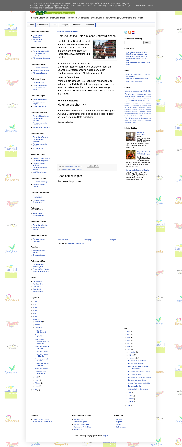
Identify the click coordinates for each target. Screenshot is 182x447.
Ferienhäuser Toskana (40, 137)
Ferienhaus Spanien (145, 111)
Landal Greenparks (80, 422)
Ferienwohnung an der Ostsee (133, 113)
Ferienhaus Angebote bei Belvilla (42, 347)
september (39, 328)
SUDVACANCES (38, 148)
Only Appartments (39, 255)
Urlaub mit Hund (130, 120)
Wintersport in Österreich (41, 58)
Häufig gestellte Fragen (41, 419)
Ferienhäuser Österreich (41, 51)
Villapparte (148, 120)
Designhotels (37, 281)
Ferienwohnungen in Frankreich (40, 124)
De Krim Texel (138, 97)
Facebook (119, 419)
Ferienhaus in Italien (41, 351)
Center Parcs (42, 25)
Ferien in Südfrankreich (41, 116)
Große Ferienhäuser (40, 106)
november (38, 322)
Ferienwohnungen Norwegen (39, 240)
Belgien (118, 424)
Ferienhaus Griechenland (137, 103)
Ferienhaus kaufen (130, 107)
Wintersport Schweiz (40, 73)
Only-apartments (146, 118)
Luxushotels (37, 287)
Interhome (128, 118)
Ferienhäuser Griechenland (37, 197)
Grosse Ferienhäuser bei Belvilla (42, 364)
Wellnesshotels (38, 292)
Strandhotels (37, 289)
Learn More (141, 6)
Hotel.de (79, 169)
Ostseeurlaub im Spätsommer (40, 372)
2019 (35, 307)
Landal (54, 25)
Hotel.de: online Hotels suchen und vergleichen (42, 341)
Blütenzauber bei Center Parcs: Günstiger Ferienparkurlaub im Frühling (136, 58)
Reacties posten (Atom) (76, 243)
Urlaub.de (140, 120)
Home (31, 25)
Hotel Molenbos (140, 116)
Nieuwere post (63, 240)
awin (141, 91)
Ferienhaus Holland (135, 105)
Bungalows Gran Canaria (41, 158)
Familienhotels (38, 284)
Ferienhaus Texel (38, 83)
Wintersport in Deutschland (37, 40)
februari (38, 383)
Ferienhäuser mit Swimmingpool (38, 265)
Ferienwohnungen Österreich (39, 54)
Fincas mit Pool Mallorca (41, 269)
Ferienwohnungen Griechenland (39, 201)
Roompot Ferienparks (81, 424)
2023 (35, 301)
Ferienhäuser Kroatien (40, 225)
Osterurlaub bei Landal (134, 81)
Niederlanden (137, 118)
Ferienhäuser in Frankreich (38, 119)
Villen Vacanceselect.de (41, 272)
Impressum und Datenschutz (42, 422)
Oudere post (112, 240)
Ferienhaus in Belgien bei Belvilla (42, 355)
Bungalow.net (141, 94)
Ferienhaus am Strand (138, 99)
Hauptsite (119, 422)
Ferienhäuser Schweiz (40, 68)
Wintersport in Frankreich (41, 127)
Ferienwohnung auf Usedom (41, 360)
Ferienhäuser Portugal (40, 182)
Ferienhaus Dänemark (136, 101)
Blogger (105, 436)
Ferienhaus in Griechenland (40, 331)
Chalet (149, 94)
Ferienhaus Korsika (145, 107)
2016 (35, 316)
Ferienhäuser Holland (40, 85)
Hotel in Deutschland (69, 169)
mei (36, 377)
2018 (35, 310)
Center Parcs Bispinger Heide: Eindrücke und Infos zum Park (136, 53)
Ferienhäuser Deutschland (37, 36)
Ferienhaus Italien (146, 105)
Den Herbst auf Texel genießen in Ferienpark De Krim (144, 153)
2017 (35, 313)
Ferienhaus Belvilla (41, 368)
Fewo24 (145, 113)
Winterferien (127, 122)
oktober (38, 325)
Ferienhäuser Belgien (40, 99)
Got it (150, 6)
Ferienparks (76, 25)
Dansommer (128, 97)
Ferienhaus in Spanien (39, 336)
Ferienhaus (89, 25)
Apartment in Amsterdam (131, 91)
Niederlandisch (121, 427)
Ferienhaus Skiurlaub (130, 111)
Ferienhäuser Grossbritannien (38, 214)
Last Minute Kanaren (40, 172)
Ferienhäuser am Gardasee (38, 140)
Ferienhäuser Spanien (40, 161)
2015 (35, 319)
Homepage (88, 240)
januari (37, 386)
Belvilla (147, 91)
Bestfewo (129, 94)
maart (37, 380)
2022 (35, 304)
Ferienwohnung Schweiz (41, 70)
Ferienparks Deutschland (82, 427)
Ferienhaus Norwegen (144, 109)
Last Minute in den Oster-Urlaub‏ (137, 79)
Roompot (64, 25)
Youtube (133, 122)
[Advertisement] (87, 143)
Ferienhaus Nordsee (130, 109)
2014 (35, 390)
